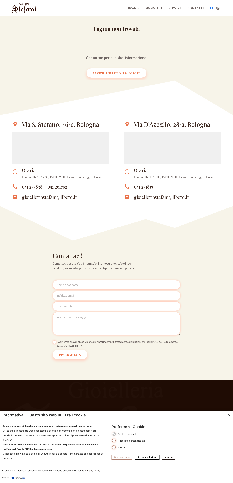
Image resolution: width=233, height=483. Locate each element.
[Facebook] (211, 8)
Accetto (168, 457)
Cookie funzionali (127, 434)
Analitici (122, 447)
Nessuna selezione (147, 457)
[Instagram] (218, 8)
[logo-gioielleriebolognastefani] (24, 8)
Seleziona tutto (122, 457)
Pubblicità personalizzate (131, 440)
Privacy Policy (92, 470)
